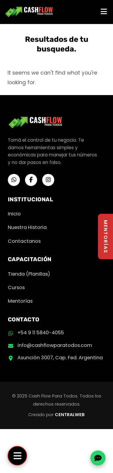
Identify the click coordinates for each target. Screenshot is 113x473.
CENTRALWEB (70, 415)
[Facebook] (31, 180)
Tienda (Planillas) (29, 274)
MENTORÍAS (105, 236)
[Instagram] (48, 180)
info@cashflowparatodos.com (54, 345)
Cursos (16, 287)
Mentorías (20, 301)
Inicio (14, 213)
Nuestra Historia (27, 227)
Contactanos (24, 241)
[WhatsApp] (14, 180)
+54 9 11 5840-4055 (40, 332)
